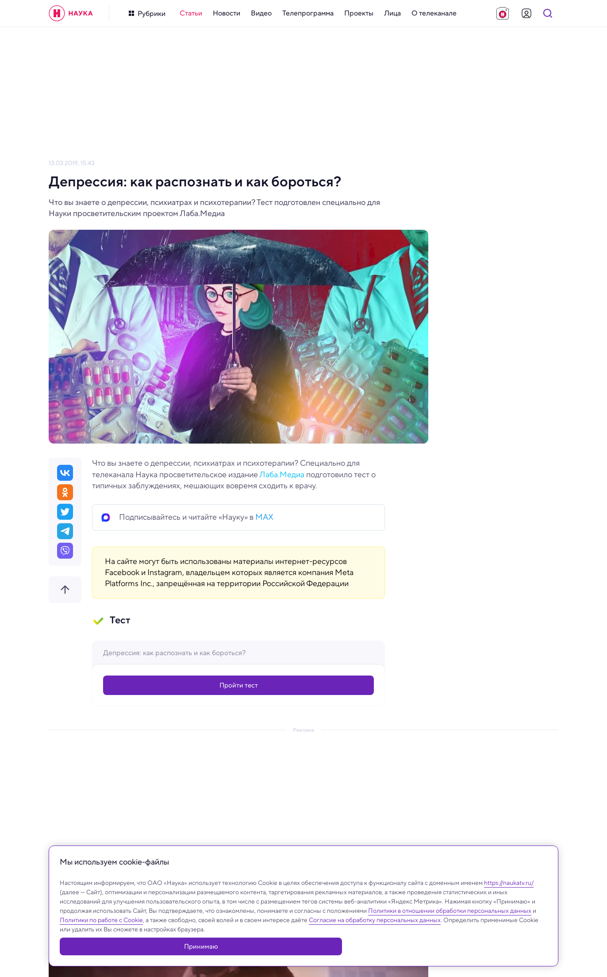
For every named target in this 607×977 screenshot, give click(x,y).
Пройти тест (239, 686)
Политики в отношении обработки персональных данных (449, 931)
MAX (264, 517)
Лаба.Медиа (281, 474)
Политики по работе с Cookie (101, 941)
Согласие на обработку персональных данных (375, 941)
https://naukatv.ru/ (509, 904)
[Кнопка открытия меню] (147, 13)
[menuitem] (190, 13)
